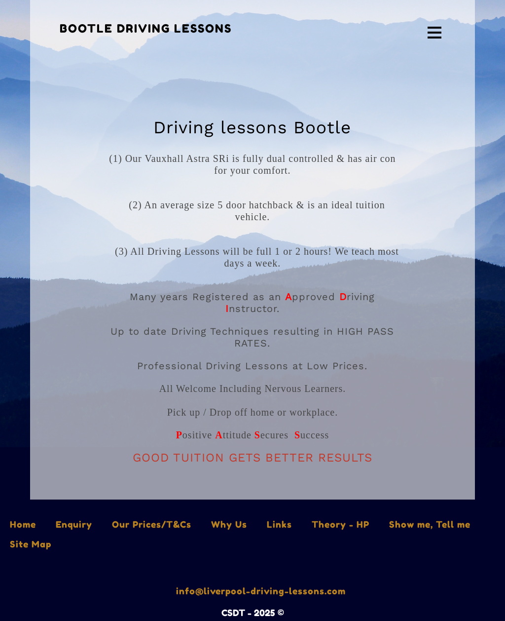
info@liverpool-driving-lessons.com (261, 590)
